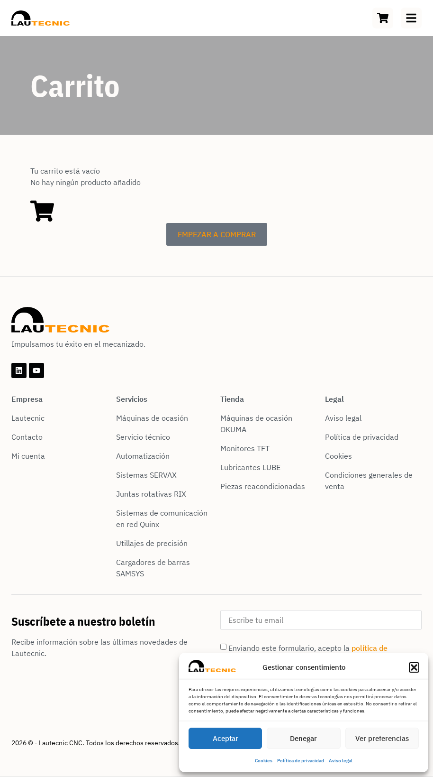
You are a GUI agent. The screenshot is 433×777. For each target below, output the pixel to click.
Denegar (303, 738)
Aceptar (225, 738)
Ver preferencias (382, 738)
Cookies (263, 761)
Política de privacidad (300, 761)
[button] (414, 667)
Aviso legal (340, 761)
